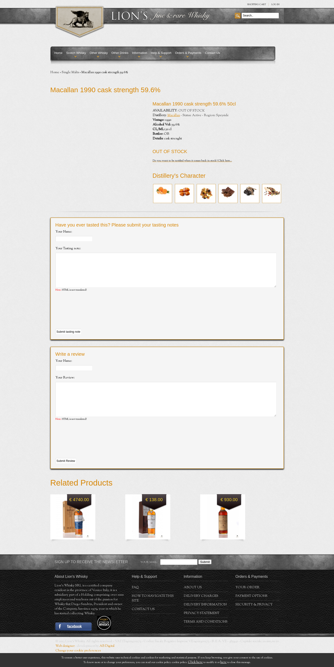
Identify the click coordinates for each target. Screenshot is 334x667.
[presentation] (90, 318)
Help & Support (161, 53)
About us (193, 601)
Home (59, 53)
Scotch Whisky (76, 53)
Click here (195, 662)
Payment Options (251, 610)
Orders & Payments (188, 53)
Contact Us (212, 53)
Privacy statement (201, 627)
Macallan (173, 115)
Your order (247, 601)
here (223, 662)
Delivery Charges (201, 610)
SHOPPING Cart (256, 4)
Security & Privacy (254, 618)
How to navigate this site (153, 612)
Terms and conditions (206, 636)
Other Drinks (119, 53)
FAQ (135, 601)
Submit (205, 576)
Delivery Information (205, 618)
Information (139, 53)
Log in (275, 4)
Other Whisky (99, 53)
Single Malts (70, 72)
